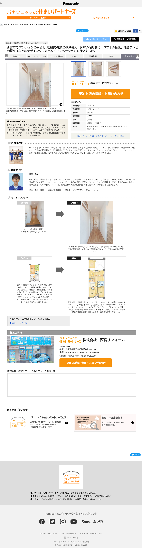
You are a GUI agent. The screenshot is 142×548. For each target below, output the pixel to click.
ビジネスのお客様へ (38, 17)
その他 (74, 56)
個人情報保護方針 (69, 533)
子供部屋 (93, 56)
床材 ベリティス (19, 323)
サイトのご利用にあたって (49, 533)
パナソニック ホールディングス (91, 533)
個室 (111, 56)
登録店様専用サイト (102, 17)
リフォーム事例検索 (43, 24)
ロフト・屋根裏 (56, 56)
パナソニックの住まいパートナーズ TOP (18, 24)
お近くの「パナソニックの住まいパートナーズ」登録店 (100, 136)
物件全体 (17, 56)
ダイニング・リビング (36, 56)
